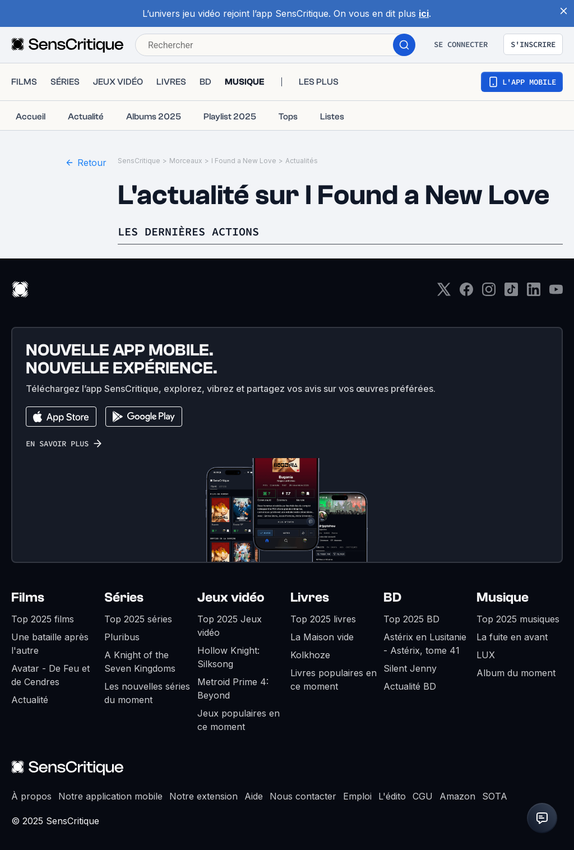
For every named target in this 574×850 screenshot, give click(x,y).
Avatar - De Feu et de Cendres (50, 675)
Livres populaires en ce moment (333, 679)
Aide (253, 796)
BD (392, 597)
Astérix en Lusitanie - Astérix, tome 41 (424, 643)
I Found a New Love (243, 160)
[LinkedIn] (533, 293)
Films (27, 597)
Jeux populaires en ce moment (238, 720)
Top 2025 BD (411, 619)
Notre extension (203, 796)
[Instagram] (489, 293)
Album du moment (516, 672)
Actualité (29, 699)
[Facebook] (466, 293)
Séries (124, 597)
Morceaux (185, 160)
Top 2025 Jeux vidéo (229, 625)
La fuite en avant (512, 637)
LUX (485, 654)
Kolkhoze (310, 654)
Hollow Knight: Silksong (228, 657)
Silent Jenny (410, 668)
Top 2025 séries (138, 619)
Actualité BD (409, 686)
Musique (502, 597)
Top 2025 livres (323, 619)
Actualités (301, 160)
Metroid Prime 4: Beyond (233, 688)
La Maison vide (322, 637)
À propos (31, 796)
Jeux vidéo (231, 597)
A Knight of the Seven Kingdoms (139, 661)
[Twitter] (444, 293)
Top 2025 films (42, 619)
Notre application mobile (110, 796)
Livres (309, 597)
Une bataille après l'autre (50, 643)
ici (424, 13)
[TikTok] (511, 293)
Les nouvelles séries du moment (147, 693)
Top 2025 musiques (517, 619)
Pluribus (122, 637)
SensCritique (139, 160)
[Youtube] (556, 293)
